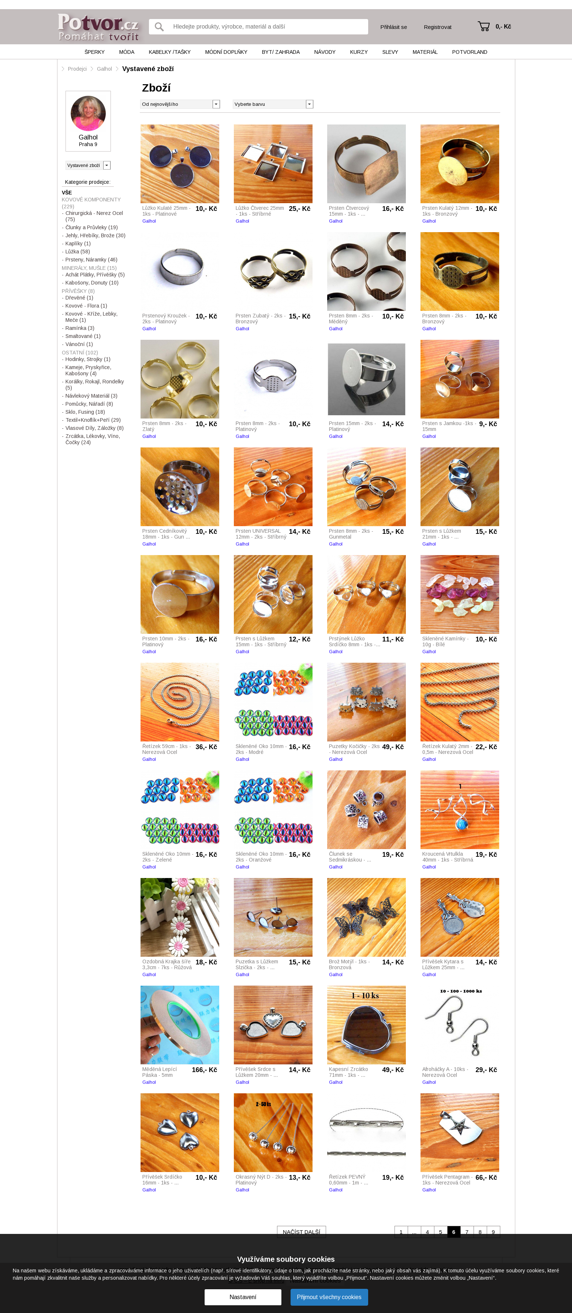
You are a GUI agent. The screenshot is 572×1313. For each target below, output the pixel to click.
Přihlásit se (393, 27)
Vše (67, 193)
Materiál (425, 52)
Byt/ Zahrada (281, 52)
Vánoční (79, 344)
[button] (309, 103)
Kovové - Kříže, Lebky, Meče (91, 317)
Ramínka (80, 328)
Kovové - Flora (86, 306)
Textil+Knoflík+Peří (93, 420)
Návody (325, 52)
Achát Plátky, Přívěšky (95, 275)
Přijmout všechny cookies (329, 1297)
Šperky (95, 52)
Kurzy (359, 52)
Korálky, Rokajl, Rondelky (95, 385)
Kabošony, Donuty (92, 283)
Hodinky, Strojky (88, 359)
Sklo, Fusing (85, 412)
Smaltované (83, 336)
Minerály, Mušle (89, 268)
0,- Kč (503, 26)
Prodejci (77, 69)
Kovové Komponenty (91, 203)
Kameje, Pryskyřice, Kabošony (88, 370)
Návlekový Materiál (91, 396)
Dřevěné (79, 298)
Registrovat (438, 27)
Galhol (104, 69)
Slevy (390, 52)
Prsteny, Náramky (91, 260)
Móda (126, 52)
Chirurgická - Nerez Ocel (94, 216)
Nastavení (243, 1297)
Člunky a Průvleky (92, 227)
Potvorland (469, 52)
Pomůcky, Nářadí (89, 404)
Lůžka (78, 251)
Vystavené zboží (148, 68)
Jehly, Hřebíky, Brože (96, 235)
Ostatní (80, 353)
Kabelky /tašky (170, 52)
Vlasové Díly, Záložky (95, 428)
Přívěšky (78, 291)
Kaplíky (78, 243)
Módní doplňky (226, 52)
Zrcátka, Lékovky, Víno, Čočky (93, 439)
